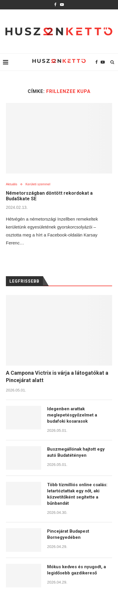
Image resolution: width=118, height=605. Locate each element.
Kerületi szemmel (38, 184)
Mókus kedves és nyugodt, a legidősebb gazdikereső (76, 570)
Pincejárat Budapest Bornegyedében (68, 534)
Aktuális (11, 184)
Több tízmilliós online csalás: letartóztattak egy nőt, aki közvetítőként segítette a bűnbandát (77, 494)
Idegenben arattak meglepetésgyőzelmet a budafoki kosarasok (72, 415)
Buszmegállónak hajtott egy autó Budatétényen (76, 452)
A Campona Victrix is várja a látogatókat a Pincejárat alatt (57, 376)
